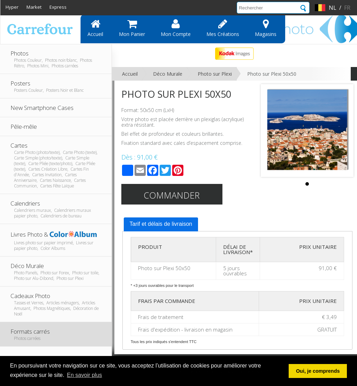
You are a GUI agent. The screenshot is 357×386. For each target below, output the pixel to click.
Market (33, 7)
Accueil (95, 27)
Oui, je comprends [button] (318, 371)
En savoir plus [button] (84, 375)
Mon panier (132, 27)
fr (347, 8)
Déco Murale (167, 73)
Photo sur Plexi (215, 73)
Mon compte (176, 27)
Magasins (265, 27)
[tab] (161, 224)
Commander (172, 195)
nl (332, 8)
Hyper (12, 7)
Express (58, 7)
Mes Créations (222, 27)
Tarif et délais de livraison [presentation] (161, 224)
